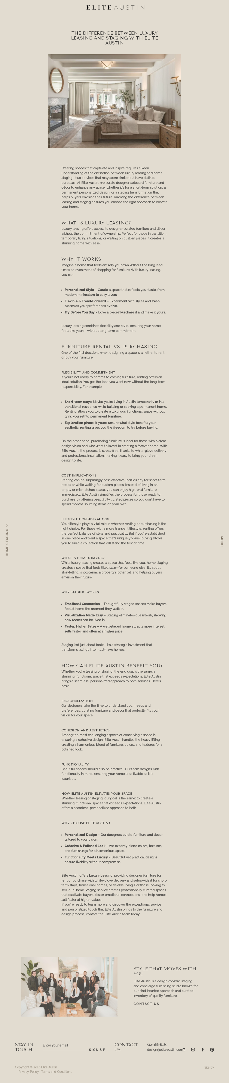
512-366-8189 (157, 1047)
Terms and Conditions (56, 1074)
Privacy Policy (28, 1074)
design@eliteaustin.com (165, 1052)
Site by (209, 1069)
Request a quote (114, 1074)
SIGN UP (97, 1052)
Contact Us (146, 1006)
